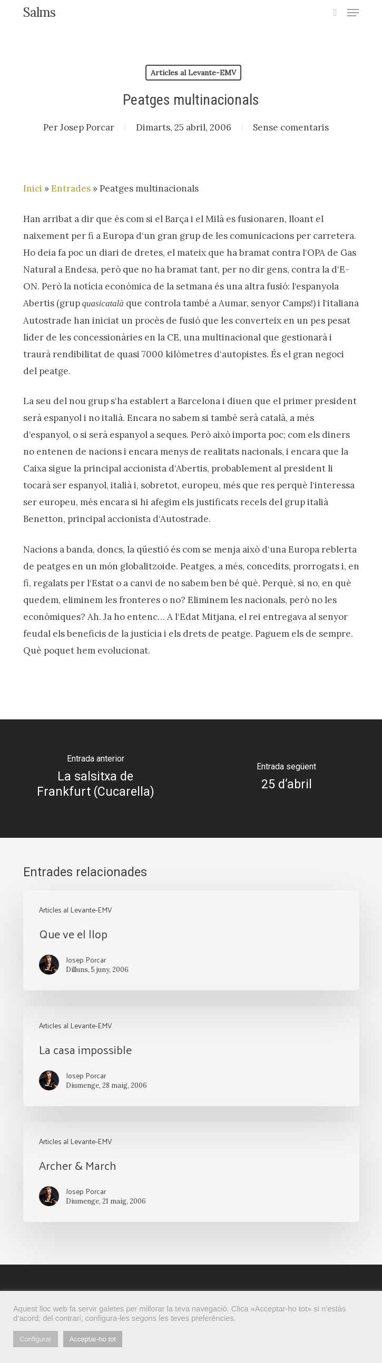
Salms (39, 12)
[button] (353, 12)
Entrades (71, 188)
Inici (32, 188)
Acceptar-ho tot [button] (93, 1339)
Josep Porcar (87, 127)
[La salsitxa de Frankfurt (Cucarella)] (95, 778)
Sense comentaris (291, 127)
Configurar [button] (35, 1339)
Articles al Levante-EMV (193, 72)
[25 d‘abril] (287, 778)
